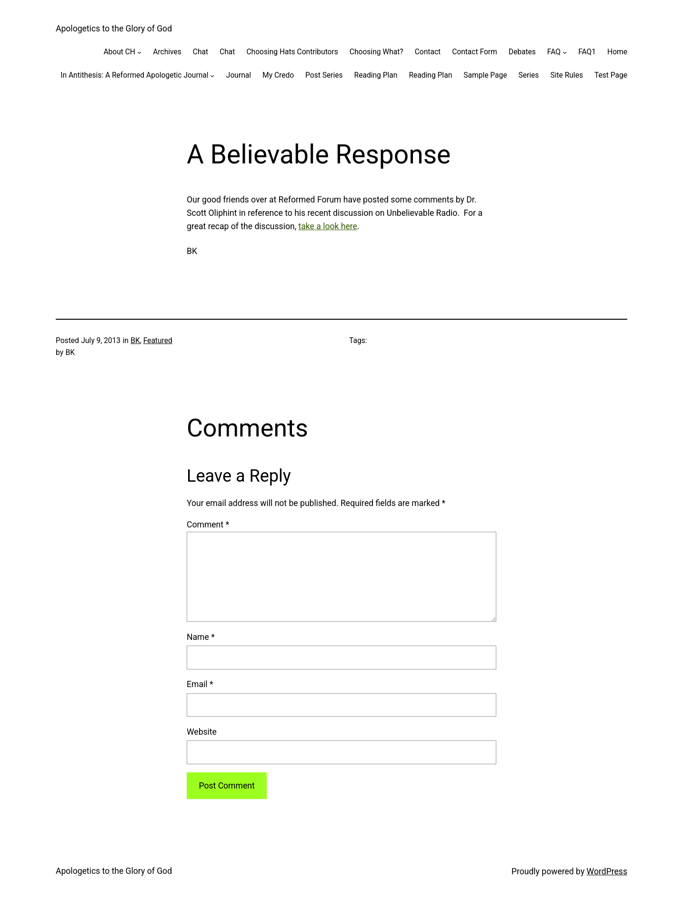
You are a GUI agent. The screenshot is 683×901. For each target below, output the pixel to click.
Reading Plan (376, 75)
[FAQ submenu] (564, 52)
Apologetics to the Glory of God (114, 28)
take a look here (328, 226)
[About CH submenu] (139, 52)
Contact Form (474, 52)
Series (529, 75)
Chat (200, 52)
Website (202, 732)
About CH (119, 52)
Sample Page (485, 75)
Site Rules (566, 75)
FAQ (554, 52)
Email (200, 684)
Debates (522, 52)
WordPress (607, 871)
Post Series (324, 75)
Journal (238, 75)
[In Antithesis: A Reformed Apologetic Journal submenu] (212, 75)
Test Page (610, 75)
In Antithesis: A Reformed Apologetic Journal (134, 75)
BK (135, 340)
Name (201, 637)
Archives (167, 52)
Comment (208, 524)
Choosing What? (376, 52)
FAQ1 (587, 52)
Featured (157, 340)
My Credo (278, 75)
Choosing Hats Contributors (292, 52)
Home (617, 52)
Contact (428, 52)
